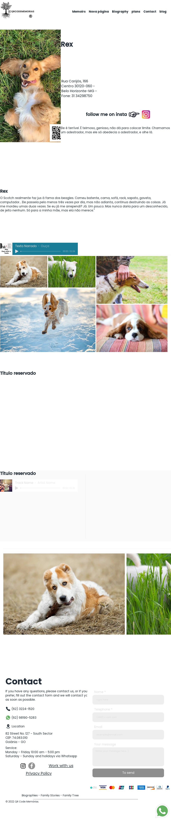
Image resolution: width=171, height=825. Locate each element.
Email (98, 727)
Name (98, 692)
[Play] (16, 251)
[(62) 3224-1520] (22, 708)
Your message (105, 744)
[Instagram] (23, 765)
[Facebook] (31, 765)
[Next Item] (169, 594)
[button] (134, 58)
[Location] (23, 726)
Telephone (102, 709)
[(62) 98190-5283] (22, 717)
